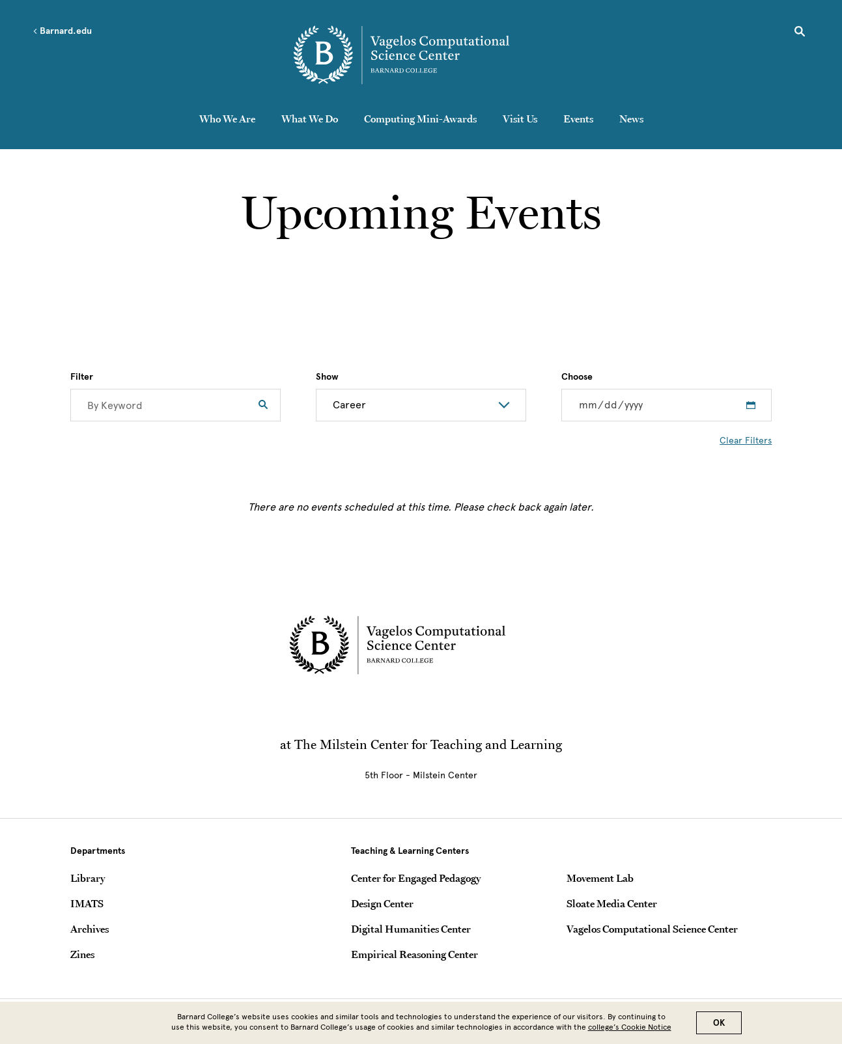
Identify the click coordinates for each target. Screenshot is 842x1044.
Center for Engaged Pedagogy (416, 877)
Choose (577, 377)
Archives (89, 928)
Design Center (382, 903)
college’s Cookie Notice (629, 1027)
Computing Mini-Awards (420, 118)
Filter (81, 377)
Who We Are (227, 118)
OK (719, 1022)
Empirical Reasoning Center (414, 954)
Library (87, 877)
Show (327, 377)
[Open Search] (799, 33)
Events (578, 118)
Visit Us (520, 118)
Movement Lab (600, 877)
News (631, 118)
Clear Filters (746, 440)
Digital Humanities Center (411, 928)
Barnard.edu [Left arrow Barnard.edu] (62, 31)
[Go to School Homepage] (424, 55)
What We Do (309, 118)
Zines (82, 954)
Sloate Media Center (612, 903)
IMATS (87, 903)
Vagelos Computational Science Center (652, 928)
